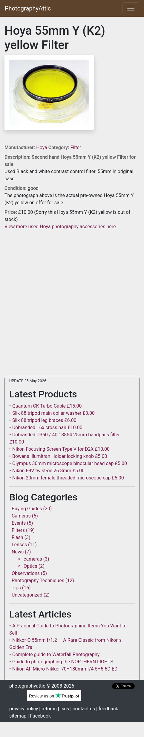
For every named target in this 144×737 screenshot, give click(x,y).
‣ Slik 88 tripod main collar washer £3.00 (52, 413)
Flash (17, 537)
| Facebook (39, 716)
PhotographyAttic (28, 8)
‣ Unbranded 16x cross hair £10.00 (45, 427)
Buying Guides (27, 508)
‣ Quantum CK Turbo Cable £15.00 (45, 406)
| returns (47, 709)
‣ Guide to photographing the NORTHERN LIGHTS (61, 662)
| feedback (107, 709)
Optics (30, 566)
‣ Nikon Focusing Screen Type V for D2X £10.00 (59, 449)
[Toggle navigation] (130, 8)
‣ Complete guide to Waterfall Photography (54, 654)
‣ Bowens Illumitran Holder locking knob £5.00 (58, 456)
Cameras (21, 516)
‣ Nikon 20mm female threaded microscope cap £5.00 (66, 478)
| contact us (82, 709)
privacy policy (23, 709)
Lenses (19, 544)
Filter (76, 147)
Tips (16, 588)
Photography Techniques (38, 580)
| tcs (63, 709)
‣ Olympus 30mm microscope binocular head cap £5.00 (68, 463)
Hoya (42, 147)
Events (19, 523)
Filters (18, 530)
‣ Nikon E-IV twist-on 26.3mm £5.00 (47, 470)
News (18, 552)
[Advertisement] (72, 302)
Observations (26, 573)
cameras (33, 559)
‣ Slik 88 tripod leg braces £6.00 (42, 420)
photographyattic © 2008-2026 (41, 686)
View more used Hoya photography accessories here (60, 226)
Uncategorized (27, 595)
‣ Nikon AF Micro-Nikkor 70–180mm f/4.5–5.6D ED (63, 669)
